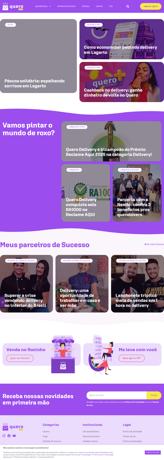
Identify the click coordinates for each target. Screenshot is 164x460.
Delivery (86, 6)
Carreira (99, 6)
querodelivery (43, 6)
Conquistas (74, 121)
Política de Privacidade (134, 393)
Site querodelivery (91, 422)
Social (10, 25)
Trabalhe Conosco (90, 432)
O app (97, 25)
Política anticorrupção (132, 432)
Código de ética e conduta (134, 437)
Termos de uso (129, 427)
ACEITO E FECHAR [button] (152, 452)
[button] (127, 6)
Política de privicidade (132, 422)
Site (111, 6)
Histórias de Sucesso (66, 6)
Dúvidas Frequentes (91, 437)
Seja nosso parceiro (91, 427)
